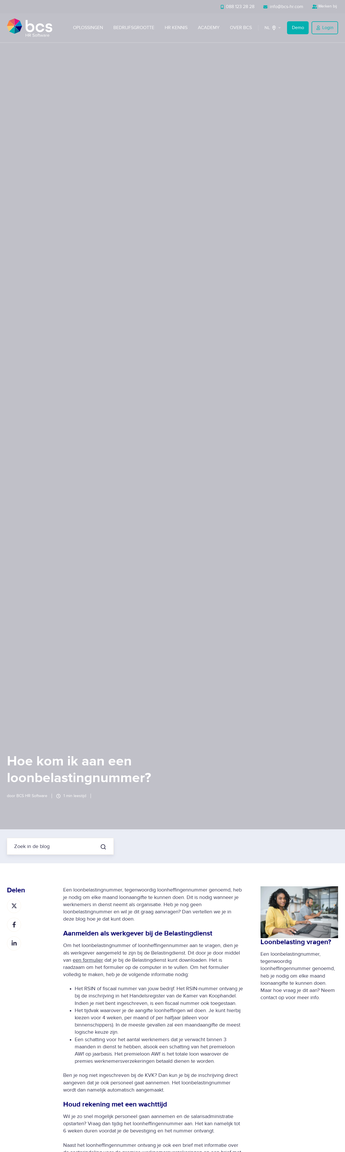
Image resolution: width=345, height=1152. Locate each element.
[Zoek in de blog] (103, 846)
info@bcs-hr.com (283, 6)
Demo (298, 28)
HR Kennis (176, 28)
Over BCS (241, 28)
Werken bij (325, 6)
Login (324, 28)
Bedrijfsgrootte (133, 28)
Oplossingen (88, 28)
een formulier (88, 960)
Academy (209, 28)
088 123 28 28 (238, 6)
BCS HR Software (31, 795)
